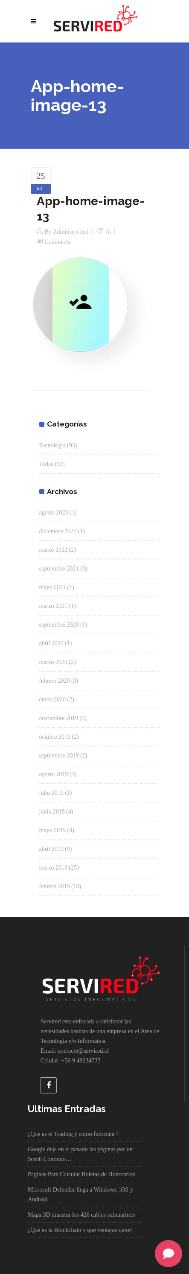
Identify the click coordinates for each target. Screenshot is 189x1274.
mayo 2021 (52, 587)
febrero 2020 (54, 681)
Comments (58, 242)
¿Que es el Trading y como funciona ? (73, 1134)
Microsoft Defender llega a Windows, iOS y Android (80, 1194)
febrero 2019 (54, 886)
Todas (46, 464)
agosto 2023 (53, 512)
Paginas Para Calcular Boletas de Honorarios (81, 1174)
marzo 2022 (53, 550)
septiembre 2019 (59, 755)
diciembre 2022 (57, 531)
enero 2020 (52, 699)
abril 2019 (51, 849)
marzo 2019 (53, 867)
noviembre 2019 (58, 718)
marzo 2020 (53, 662)
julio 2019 (51, 793)
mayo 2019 (52, 830)
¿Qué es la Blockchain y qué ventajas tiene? (80, 1230)
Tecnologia (52, 445)
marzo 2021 (53, 606)
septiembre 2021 (59, 568)
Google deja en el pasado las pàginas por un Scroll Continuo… (80, 1154)
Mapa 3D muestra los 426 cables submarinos (81, 1215)
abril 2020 (51, 643)
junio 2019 (52, 811)
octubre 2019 (54, 737)
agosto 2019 (53, 774)
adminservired (71, 232)
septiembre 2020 (59, 624)
